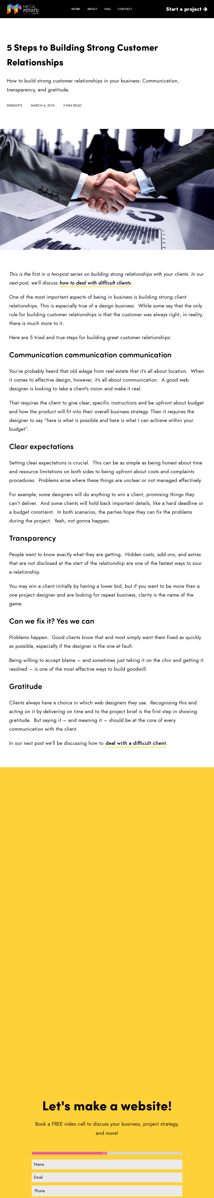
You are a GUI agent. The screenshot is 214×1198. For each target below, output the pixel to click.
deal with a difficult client (136, 743)
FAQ (107, 9)
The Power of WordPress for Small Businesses (174, 1025)
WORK (75, 9)
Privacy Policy (166, 1159)
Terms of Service (168, 1147)
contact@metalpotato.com (38, 1157)
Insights (14, 105)
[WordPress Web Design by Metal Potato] (23, 9)
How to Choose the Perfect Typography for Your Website (104, 1025)
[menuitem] (75, 9)
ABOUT (92, 9)
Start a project (184, 9)
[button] (37, 998)
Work (114, 1147)
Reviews (116, 1167)
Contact (116, 1180)
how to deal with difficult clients (95, 283)
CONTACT (125, 9)
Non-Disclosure (167, 1153)
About (115, 1154)
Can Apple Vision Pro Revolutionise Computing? (36, 1025)
